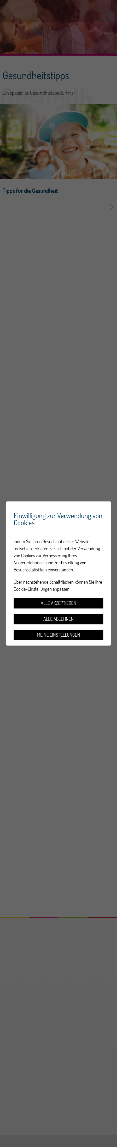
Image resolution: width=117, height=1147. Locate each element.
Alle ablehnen (58, 619)
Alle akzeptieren (58, 603)
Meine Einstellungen (58, 635)
